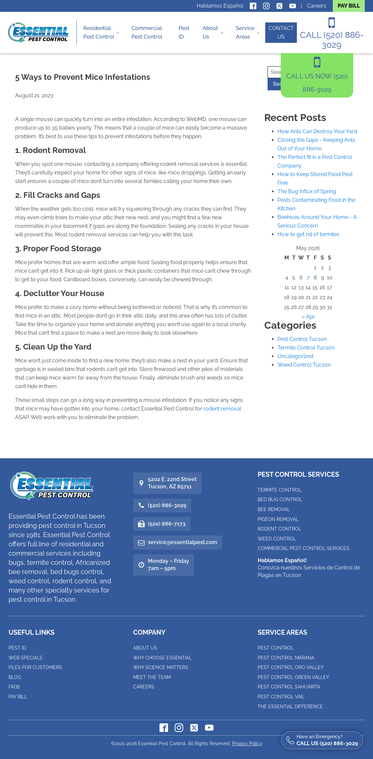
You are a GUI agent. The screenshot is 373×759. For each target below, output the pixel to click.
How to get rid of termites (308, 234)
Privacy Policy (247, 743)
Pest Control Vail (281, 696)
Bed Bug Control (280, 499)
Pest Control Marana (286, 657)
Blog (15, 677)
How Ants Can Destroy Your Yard (317, 131)
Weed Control (277, 538)
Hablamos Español (220, 6)
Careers (316, 6)
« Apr (308, 317)
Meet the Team (152, 677)
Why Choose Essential (162, 657)
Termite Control (279, 490)
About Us (210, 32)
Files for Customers (35, 667)
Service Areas (245, 32)
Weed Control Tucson (304, 365)
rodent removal (222, 409)
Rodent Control (279, 528)
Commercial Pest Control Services (303, 548)
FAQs (14, 686)
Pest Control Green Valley (293, 677)
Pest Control (276, 648)
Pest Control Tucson (302, 339)
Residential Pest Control (98, 32)
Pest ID (184, 32)
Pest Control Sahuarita (289, 686)
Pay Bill (18, 696)
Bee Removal (274, 509)
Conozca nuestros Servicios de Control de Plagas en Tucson (309, 567)
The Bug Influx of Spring (306, 191)
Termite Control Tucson (305, 348)
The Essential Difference (290, 706)
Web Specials (26, 657)
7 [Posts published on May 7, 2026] (308, 277)
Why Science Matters (160, 667)
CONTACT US (281, 32)
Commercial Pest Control (146, 32)
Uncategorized (295, 356)
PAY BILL (349, 6)
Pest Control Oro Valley (291, 667)
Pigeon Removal (278, 519)
